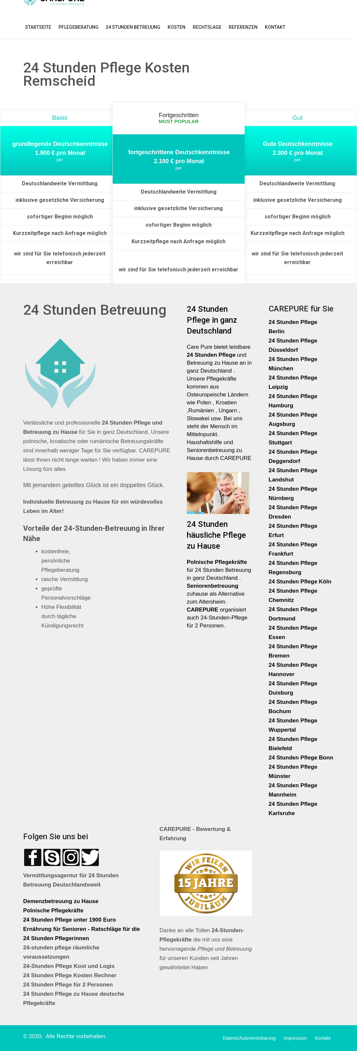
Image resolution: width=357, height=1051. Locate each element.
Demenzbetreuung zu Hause (61, 901)
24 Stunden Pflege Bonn (301, 757)
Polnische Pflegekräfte (54, 910)
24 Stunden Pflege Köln (300, 581)
